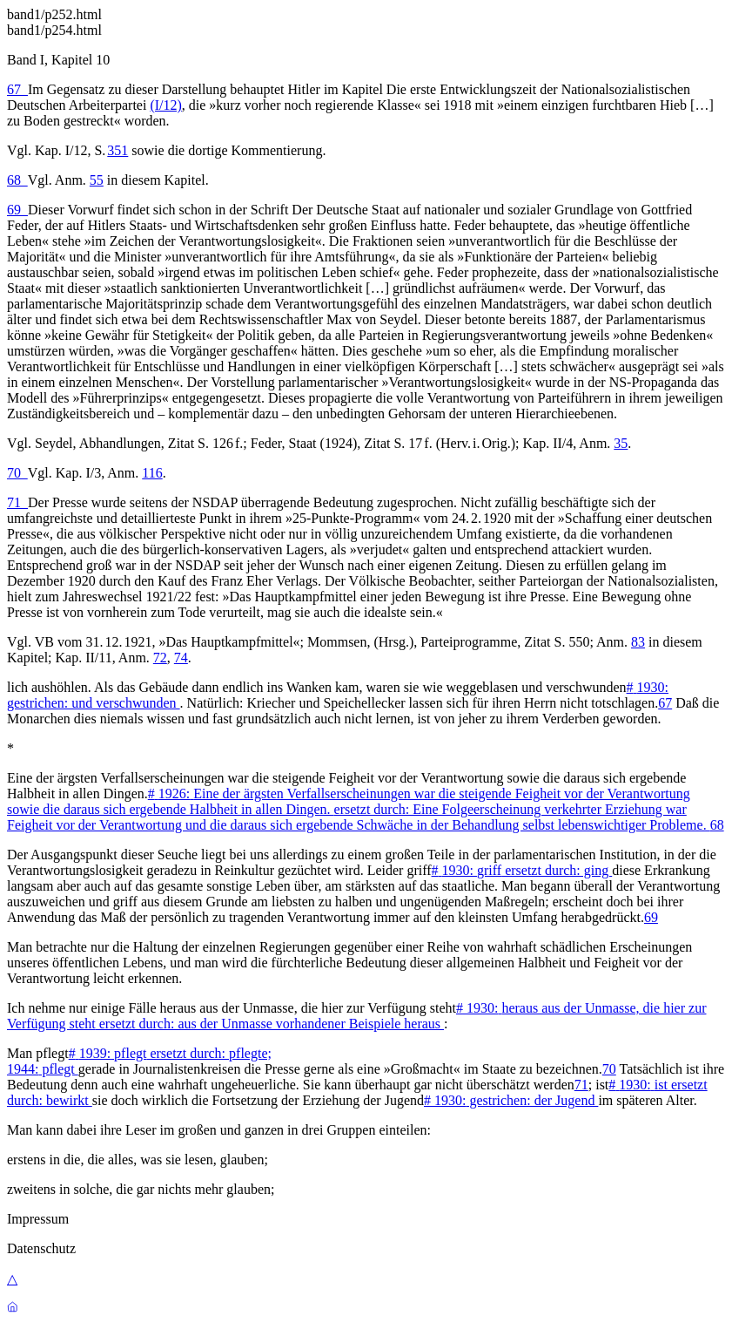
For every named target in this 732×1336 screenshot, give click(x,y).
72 (160, 657)
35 (621, 443)
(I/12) (165, 105)
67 (17, 89)
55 (97, 180)
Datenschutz (41, 1248)
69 (17, 209)
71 (17, 502)
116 (152, 472)
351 (117, 150)
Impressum (38, 1218)
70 (17, 472)
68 (17, 180)
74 (181, 657)
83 (638, 641)
